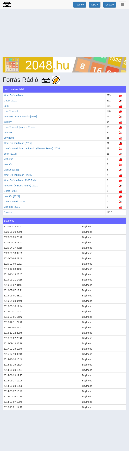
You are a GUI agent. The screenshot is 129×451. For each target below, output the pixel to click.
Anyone (8, 132)
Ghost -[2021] (11, 191)
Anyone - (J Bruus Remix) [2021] (21, 185)
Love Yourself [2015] (14, 201)
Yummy (8, 121)
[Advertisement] (64, 33)
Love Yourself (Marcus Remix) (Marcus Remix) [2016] (32, 148)
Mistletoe (8, 159)
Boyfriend (9, 137)
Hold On (8, 164)
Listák (110, 4)
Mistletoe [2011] (12, 206)
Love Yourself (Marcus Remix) (20, 127)
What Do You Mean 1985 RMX (20, 180)
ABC (94, 4)
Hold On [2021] (12, 196)
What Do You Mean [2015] (17, 143)
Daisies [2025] (11, 169)
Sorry (6, 106)
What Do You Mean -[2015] (18, 175)
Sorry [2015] (10, 153)
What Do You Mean (14, 95)
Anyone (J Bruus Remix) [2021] (20, 116)
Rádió (79, 4)
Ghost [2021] (10, 100)
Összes (8, 212)
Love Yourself (11, 111)
